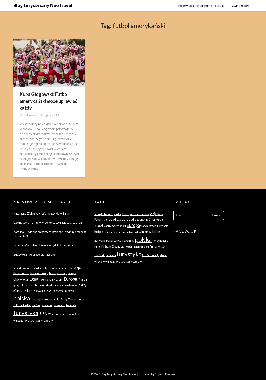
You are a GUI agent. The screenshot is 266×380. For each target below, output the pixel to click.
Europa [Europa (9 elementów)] (70, 278)
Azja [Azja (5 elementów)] (77, 268)
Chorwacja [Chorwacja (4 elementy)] (20, 279)
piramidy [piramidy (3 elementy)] (70, 290)
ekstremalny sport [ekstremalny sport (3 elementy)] (51, 279)
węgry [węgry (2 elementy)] (39, 320)
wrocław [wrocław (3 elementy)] (74, 314)
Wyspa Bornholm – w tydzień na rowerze (50, 245)
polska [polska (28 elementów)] (21, 298)
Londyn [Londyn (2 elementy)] (59, 285)
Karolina (18, 231)
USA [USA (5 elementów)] (43, 314)
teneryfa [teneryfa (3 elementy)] (71, 305)
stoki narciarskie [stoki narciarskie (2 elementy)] (22, 305)
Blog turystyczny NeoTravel (42, 5)
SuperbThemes (165, 374)
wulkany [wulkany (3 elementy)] (18, 320)
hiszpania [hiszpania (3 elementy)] (27, 285)
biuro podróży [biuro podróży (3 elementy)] (58, 273)
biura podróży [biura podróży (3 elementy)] (39, 273)
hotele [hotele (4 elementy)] (39, 285)
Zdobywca (20, 254)
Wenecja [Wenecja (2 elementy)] (53, 314)
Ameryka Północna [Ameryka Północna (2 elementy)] (22, 268)
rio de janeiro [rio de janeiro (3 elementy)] (40, 299)
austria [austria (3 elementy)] (68, 268)
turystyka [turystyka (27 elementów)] (25, 312)
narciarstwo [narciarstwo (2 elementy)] (70, 285)
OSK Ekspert (240, 5)
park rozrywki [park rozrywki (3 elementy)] (55, 290)
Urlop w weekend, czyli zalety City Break (57, 222)
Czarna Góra (21, 222)
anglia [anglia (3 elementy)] (37, 268)
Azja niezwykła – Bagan (56, 213)
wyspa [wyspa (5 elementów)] (29, 320)
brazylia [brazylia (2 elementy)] (72, 273)
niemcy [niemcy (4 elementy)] (18, 290)
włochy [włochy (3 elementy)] (48, 320)
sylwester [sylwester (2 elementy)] (47, 305)
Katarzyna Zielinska (25, 213)
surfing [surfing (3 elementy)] (36, 305)
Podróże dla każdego (42, 254)
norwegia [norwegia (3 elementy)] (39, 290)
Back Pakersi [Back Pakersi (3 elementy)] (21, 273)
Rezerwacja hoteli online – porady (201, 5)
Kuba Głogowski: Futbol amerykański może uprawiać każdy (48, 101)
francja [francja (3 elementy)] (83, 279)
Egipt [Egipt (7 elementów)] (34, 279)
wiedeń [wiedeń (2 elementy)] (63, 314)
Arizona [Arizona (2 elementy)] (46, 268)
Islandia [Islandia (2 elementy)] (50, 285)
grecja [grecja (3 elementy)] (17, 285)
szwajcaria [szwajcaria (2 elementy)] (59, 305)
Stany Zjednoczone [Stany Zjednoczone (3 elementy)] (72, 299)
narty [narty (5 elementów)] (82, 285)
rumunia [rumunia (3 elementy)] (54, 299)
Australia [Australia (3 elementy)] (57, 268)
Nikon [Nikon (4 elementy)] (28, 290)
